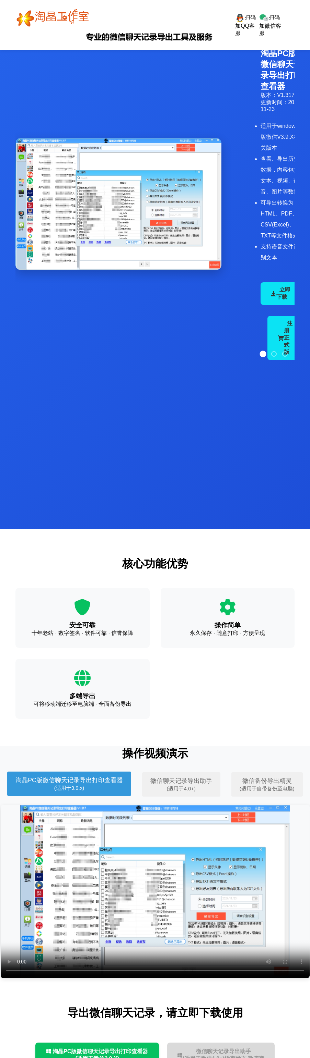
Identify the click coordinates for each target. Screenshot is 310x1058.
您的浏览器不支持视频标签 (155, 891)
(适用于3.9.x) (69, 788)
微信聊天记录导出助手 (181, 784)
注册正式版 (285, 337)
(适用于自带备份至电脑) (267, 788)
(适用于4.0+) (181, 788)
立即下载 (280, 293)
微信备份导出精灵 (267, 784)
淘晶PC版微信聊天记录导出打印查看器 (69, 784)
